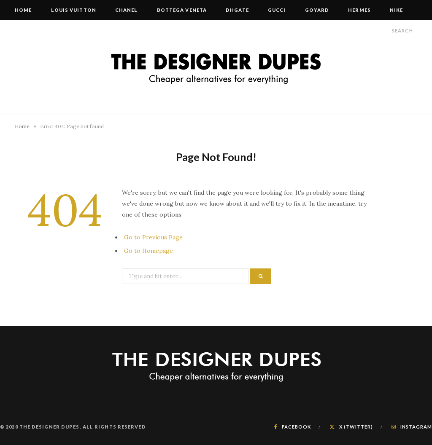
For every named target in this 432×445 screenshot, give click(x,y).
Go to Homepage (148, 251)
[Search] (384, 30)
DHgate (237, 10)
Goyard (317, 10)
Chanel (126, 10)
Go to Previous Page (153, 237)
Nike (396, 10)
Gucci (277, 10)
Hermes (359, 10)
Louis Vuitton (73, 10)
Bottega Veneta (182, 10)
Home (23, 10)
